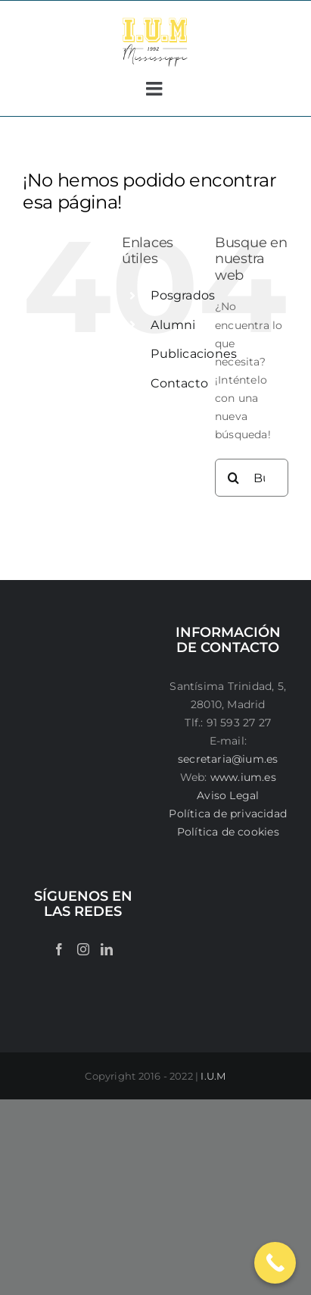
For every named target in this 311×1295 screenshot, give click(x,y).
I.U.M (213, 1076)
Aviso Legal (228, 795)
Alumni (173, 325)
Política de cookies (228, 832)
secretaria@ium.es (228, 759)
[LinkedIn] (107, 949)
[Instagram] (83, 949)
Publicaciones (194, 353)
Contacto (179, 383)
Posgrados (183, 295)
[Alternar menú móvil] (155, 88)
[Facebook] (59, 949)
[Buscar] (234, 478)
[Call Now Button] (275, 1263)
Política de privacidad (228, 813)
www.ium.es (243, 777)
